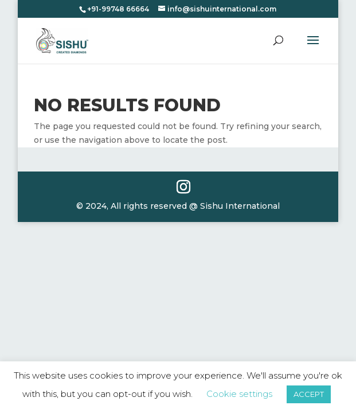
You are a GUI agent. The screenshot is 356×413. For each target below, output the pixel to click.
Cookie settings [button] (239, 393)
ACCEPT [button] (309, 394)
